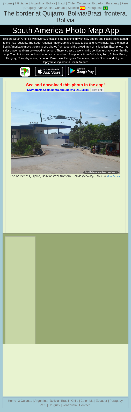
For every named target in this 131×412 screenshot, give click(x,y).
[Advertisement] (65, 206)
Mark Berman (114, 176)
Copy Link (97, 90)
